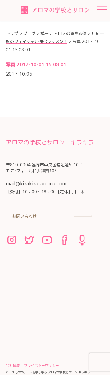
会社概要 (13, 365)
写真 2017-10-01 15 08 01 (36, 64)
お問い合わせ (24, 216)
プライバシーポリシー (41, 365)
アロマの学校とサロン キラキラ (50, 142)
